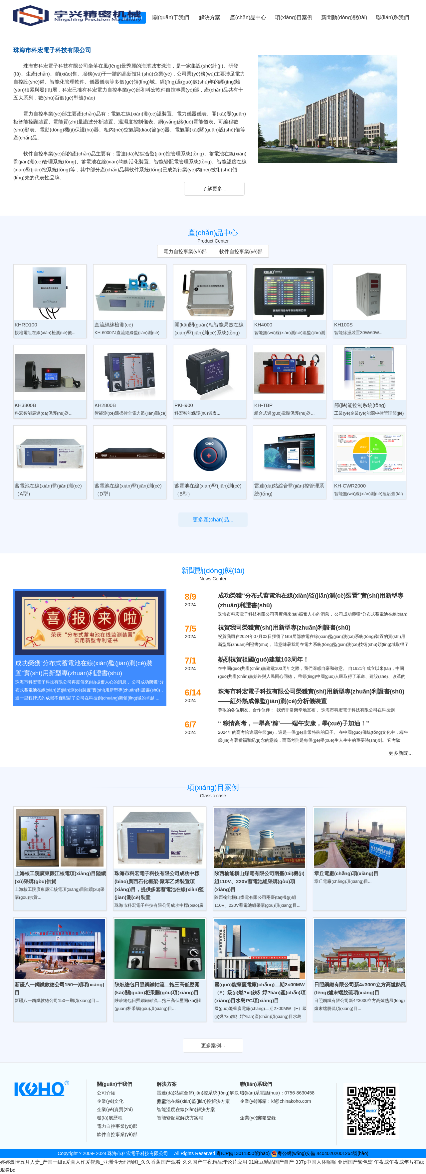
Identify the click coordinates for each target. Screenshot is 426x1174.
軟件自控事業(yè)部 (241, 251)
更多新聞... (400, 753)
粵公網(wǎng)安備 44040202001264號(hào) (319, 1153)
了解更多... (214, 188)
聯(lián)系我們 (392, 17)
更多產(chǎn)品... (213, 519)
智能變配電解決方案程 (180, 1117)
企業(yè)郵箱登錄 (258, 1117)
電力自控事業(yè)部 (185, 251)
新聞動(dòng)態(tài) (344, 17)
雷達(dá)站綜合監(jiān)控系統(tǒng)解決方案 (198, 1093)
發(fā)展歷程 (109, 1117)
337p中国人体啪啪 (316, 1162)
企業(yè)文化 (110, 1101)
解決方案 (209, 17)
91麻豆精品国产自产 (271, 1162)
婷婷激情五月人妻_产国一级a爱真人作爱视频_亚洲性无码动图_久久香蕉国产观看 (90, 1162)
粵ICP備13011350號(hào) (243, 1153)
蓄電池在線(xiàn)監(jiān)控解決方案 (193, 1101)
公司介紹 (106, 1092)
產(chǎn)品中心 (248, 17)
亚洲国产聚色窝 (355, 1162)
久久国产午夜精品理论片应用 (214, 1162)
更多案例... (213, 1045)
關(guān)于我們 (170, 17)
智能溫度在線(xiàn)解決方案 (186, 1109)
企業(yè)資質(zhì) (115, 1109)
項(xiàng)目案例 (294, 17)
